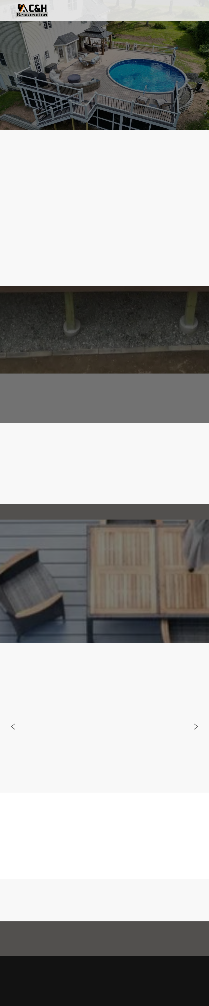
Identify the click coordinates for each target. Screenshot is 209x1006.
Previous (13, 731)
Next (196, 731)
